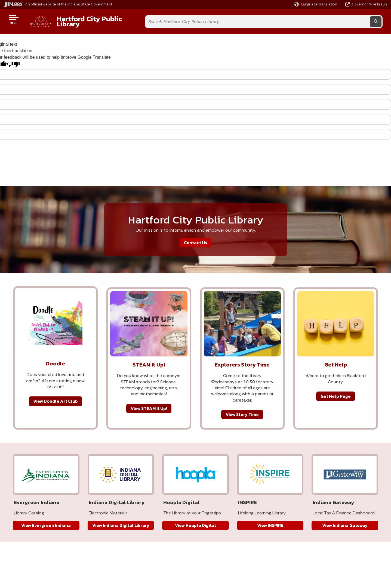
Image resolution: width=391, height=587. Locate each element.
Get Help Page (336, 392)
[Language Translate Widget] (316, 4)
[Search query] (338, 19)
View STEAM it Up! (149, 404)
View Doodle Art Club (55, 397)
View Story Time (242, 410)
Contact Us (195, 238)
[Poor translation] (13, 60)
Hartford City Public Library (95, 19)
